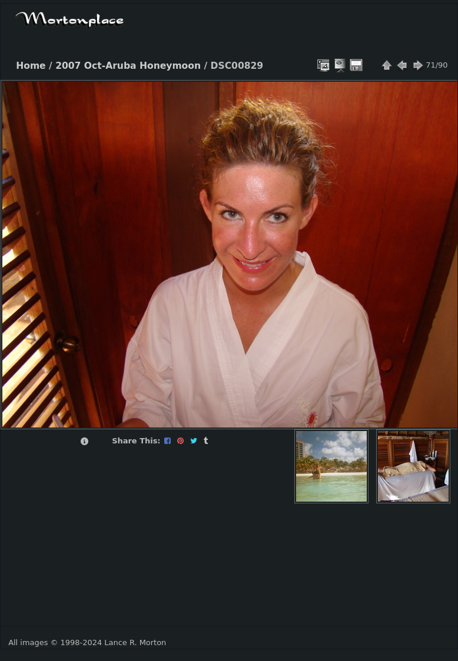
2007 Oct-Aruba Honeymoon (128, 66)
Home (30, 66)
